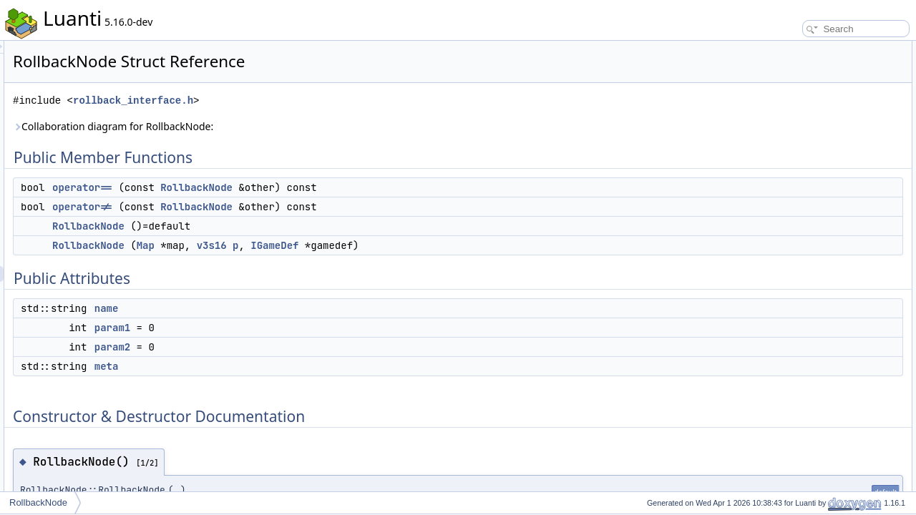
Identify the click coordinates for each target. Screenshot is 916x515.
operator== (261, 187)
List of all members (792, 379)
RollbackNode (375, 187)
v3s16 (391, 245)
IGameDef (453, 245)
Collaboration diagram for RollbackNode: (292, 126)
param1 (291, 327)
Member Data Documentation (812, 300)
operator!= (261, 206)
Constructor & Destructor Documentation (833, 206)
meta (285, 366)
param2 (291, 346)
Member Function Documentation (819, 253)
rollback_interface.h (312, 100)
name (285, 308)
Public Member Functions (804, 49)
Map (324, 245)
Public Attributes (787, 127)
